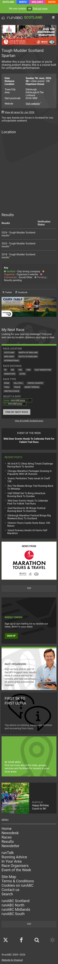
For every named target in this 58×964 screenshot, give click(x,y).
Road (6, 383)
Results (8, 841)
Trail (6, 387)
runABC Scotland (16, 901)
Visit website (33, 103)
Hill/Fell (18, 383)
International (11, 360)
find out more (40, 8)
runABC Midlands (16, 909)
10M (28, 370)
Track (17, 387)
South (51, 2)
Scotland (8, 2)
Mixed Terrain (32, 387)
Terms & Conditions (18, 881)
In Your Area (12, 861)
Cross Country (35, 383)
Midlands (37, 2)
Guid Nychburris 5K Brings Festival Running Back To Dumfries (26, 509)
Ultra (22, 374)
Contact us (10, 890)
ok (29, 8)
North (23, 2)
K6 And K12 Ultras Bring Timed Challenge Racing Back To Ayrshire (30, 465)
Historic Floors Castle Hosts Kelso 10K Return (28, 524)
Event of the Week (16, 870)
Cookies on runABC (17, 885)
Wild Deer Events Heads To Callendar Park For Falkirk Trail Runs (27, 502)
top (29, 588)
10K (20, 370)
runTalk (8, 853)
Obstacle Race (11, 391)
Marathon (9, 374)
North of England (28, 352)
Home (7, 828)
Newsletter (10, 846)
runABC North (13, 905)
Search (7, 894)
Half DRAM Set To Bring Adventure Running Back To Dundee (26, 495)
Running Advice (14, 857)
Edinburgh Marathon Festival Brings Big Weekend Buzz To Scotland (29, 517)
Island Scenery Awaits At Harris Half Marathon (27, 532)
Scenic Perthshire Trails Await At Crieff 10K (28, 480)
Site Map (9, 877)
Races (7, 837)
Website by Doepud (12, 960)
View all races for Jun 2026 (19, 112)
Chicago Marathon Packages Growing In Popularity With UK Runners (29, 472)
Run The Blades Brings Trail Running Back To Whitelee (30, 487)
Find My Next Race (16, 412)
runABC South (13, 914)
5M (12, 370)
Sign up (11, 636)
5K (5, 370)
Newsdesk (10, 833)
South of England (28, 356)
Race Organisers (15, 866)
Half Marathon (43, 370)
